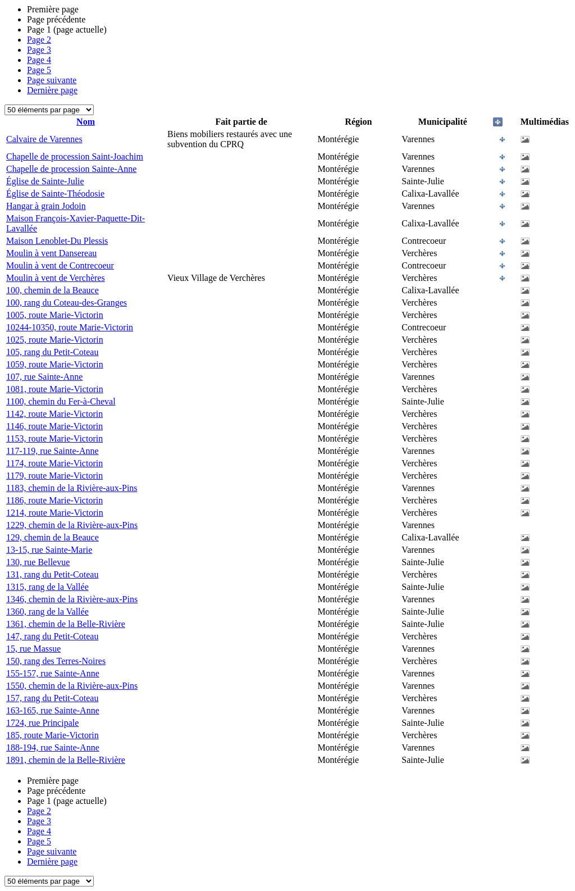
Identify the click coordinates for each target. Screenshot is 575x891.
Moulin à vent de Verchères (55, 278)
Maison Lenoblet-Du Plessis (57, 241)
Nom (85, 121)
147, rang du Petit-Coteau (52, 636)
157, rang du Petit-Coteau (52, 698)
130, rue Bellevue (38, 562)
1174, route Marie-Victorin (54, 463)
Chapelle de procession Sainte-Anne (71, 169)
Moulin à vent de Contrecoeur (60, 265)
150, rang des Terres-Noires (56, 661)
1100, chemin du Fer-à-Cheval (61, 401)
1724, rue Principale (42, 723)
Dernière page (52, 90)
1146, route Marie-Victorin (54, 426)
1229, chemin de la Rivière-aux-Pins (72, 525)
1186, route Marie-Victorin (54, 500)
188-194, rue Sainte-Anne (52, 747)
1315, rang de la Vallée (47, 587)
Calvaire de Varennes (44, 139)
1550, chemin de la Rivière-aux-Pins (72, 685)
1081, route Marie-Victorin (54, 389)
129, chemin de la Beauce (52, 537)
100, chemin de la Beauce (52, 290)
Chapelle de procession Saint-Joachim (74, 156)
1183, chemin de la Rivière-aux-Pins (72, 488)
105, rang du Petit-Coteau (52, 352)
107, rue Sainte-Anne (44, 376)
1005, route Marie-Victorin (54, 315)
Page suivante (51, 80)
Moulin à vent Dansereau (51, 253)
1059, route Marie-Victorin (54, 364)
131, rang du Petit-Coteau (52, 574)
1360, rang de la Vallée (47, 611)
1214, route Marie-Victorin (54, 512)
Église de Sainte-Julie (45, 181)
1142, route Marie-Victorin (54, 414)
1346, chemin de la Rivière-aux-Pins (72, 599)
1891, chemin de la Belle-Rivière (65, 760)
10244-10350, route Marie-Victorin (69, 327)
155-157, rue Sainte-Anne (52, 673)
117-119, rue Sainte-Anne (52, 451)
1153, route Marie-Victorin (54, 438)
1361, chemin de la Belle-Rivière (65, 624)
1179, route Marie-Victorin (54, 475)
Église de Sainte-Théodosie (55, 193)
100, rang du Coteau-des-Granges (66, 302)
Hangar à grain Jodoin (46, 206)
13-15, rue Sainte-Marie (49, 549)
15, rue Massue (33, 648)
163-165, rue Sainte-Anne (52, 710)
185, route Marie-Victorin (52, 735)
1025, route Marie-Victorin (54, 339)
